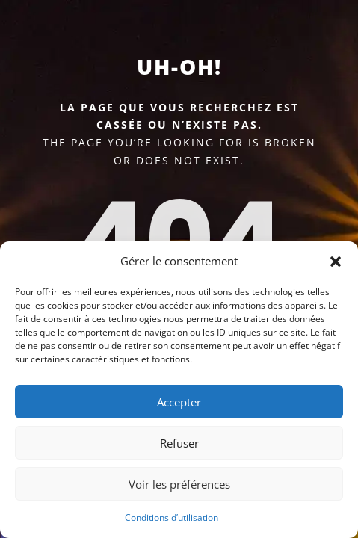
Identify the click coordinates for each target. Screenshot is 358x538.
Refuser (179, 443)
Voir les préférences (179, 484)
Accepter (179, 402)
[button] (335, 261)
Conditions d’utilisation (171, 517)
